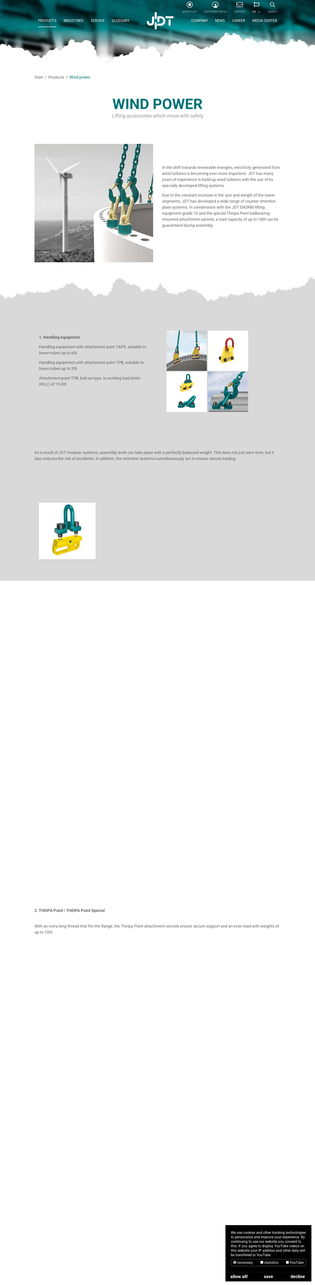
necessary (243, 1262)
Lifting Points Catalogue (207, 1015)
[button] (256, 9)
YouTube (295, 1262)
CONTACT (157, 1196)
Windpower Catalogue (207, 972)
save (268, 1276)
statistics (269, 1262)
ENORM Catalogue (207, 993)
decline (298, 1276)
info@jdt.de (83, 1260)
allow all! (239, 1276)
